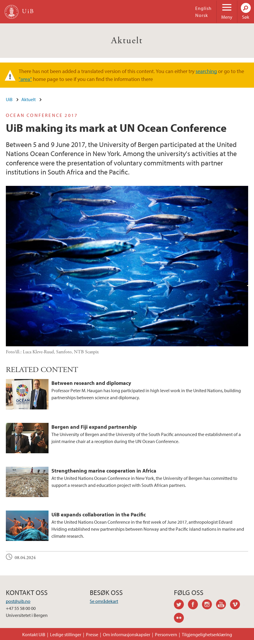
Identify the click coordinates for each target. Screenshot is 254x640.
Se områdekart (104, 601)
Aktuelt (127, 40)
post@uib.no (18, 601)
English (203, 8)
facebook (195, 605)
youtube (223, 605)
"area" (25, 79)
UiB (9, 99)
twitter (181, 605)
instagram (209, 605)
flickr (181, 619)
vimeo (237, 605)
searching (206, 71)
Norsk (201, 15)
